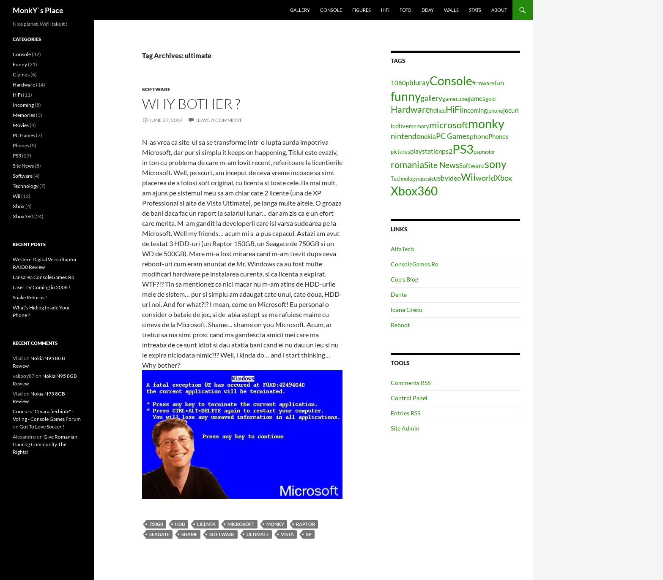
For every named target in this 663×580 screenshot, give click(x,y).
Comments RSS (410, 382)
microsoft (241, 524)
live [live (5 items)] (404, 126)
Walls (451, 10)
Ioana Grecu (406, 309)
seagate (159, 534)
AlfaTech (402, 248)
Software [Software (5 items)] (472, 165)
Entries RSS (405, 413)
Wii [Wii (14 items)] (468, 177)
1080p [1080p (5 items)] (400, 83)
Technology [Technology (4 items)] (404, 178)
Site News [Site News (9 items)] (441, 165)
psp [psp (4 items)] (478, 151)
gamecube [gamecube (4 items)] (454, 98)
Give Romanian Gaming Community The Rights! (45, 444)
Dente (399, 294)
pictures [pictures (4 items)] (400, 151)
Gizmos (21, 74)
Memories (24, 115)
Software (156, 89)
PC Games (24, 135)
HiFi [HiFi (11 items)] (454, 109)
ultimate (258, 534)
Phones (21, 145)
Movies (21, 125)
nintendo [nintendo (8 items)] (406, 136)
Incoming (23, 105)
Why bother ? (191, 103)
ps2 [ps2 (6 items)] (447, 151)
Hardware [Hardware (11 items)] (410, 109)
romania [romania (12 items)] (407, 164)
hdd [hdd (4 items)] (441, 110)
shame (189, 534)
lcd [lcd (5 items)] (395, 126)
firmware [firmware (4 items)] (483, 83)
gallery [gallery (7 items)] (431, 98)
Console (331, 10)
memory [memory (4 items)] (419, 126)
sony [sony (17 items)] (496, 163)
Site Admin (405, 428)
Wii (16, 196)
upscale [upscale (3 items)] (426, 179)
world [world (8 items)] (485, 177)
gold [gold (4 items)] (490, 98)
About (499, 10)
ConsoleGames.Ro (414, 264)
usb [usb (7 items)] (439, 177)
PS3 (17, 155)
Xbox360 (23, 216)
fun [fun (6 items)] (499, 83)
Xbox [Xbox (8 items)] (503, 177)
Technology (25, 186)
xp (309, 534)
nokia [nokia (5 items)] (428, 136)
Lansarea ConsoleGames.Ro (43, 277)
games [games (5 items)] (476, 98)
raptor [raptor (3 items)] (488, 151)
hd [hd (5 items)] (433, 110)
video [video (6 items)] (453, 178)
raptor (305, 524)
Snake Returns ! (30, 297)
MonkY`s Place (38, 10)
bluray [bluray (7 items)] (419, 82)
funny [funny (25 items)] (406, 96)
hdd (180, 524)
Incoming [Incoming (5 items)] (474, 110)
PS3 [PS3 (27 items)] (463, 148)
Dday (428, 10)
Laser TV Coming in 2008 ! (41, 287)
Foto (405, 10)
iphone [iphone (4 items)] (495, 110)
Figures (361, 10)
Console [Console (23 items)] (451, 81)
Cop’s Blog (404, 279)
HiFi (385, 10)
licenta (206, 524)
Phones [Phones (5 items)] (498, 136)
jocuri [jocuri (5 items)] (511, 110)
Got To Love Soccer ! (41, 426)
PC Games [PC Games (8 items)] (453, 136)
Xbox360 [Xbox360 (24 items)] (414, 191)
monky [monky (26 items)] (486, 123)
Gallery (300, 10)
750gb (156, 524)
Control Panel (409, 397)
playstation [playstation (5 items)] (426, 151)
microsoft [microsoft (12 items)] (448, 124)
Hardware (24, 84)
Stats (475, 10)
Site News (23, 166)
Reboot (400, 324)
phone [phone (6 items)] (479, 136)
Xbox (19, 206)
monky (275, 524)
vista (287, 534)
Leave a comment (218, 120)
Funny (20, 64)
